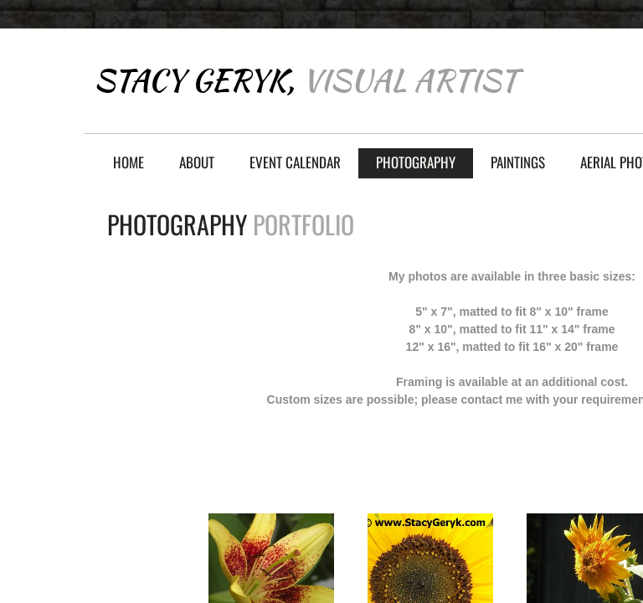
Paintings (518, 162)
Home (128, 162)
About (196, 162)
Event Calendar (295, 162)
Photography (415, 162)
